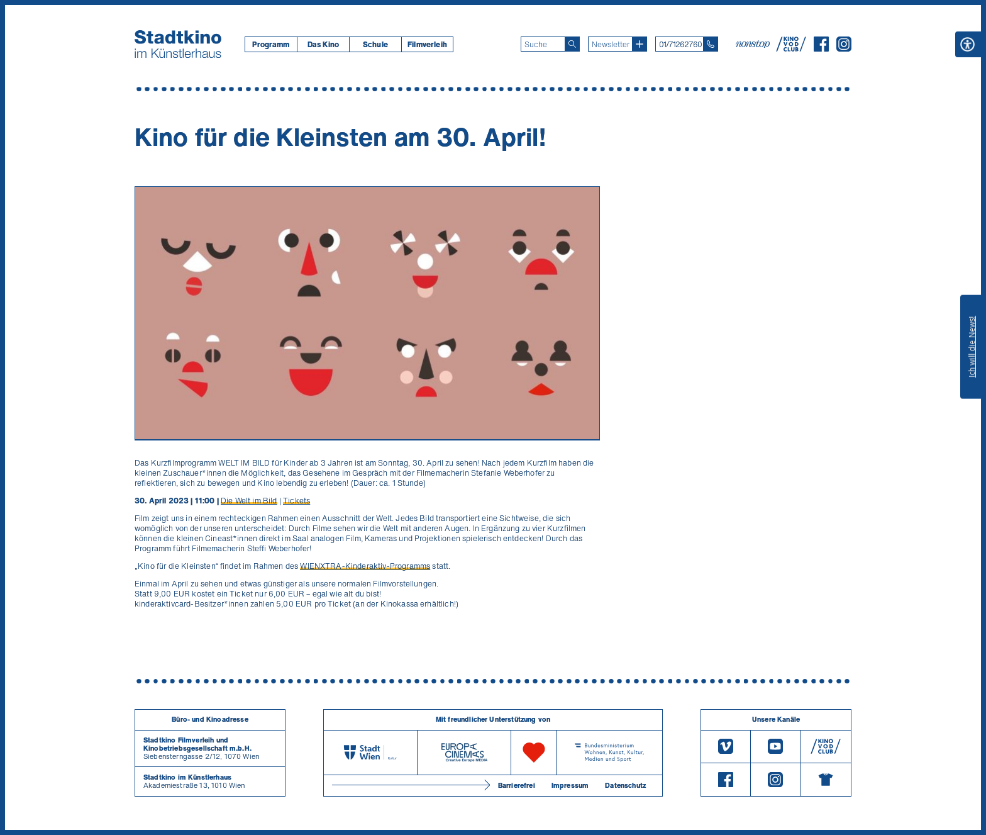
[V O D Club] (791, 47)
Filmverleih (427, 44)
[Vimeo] (725, 747)
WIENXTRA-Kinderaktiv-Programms (365, 566)
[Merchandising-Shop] (826, 779)
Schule (375, 44)
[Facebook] (821, 47)
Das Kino (323, 44)
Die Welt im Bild (249, 500)
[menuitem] (271, 44)
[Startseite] (178, 44)
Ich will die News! (972, 347)
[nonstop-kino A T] (754, 44)
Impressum (570, 785)
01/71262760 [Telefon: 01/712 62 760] (680, 44)
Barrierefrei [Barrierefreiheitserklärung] (516, 785)
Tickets (296, 500)
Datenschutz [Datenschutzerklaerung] (625, 785)
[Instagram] (843, 47)
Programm (270, 44)
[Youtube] (775, 747)
